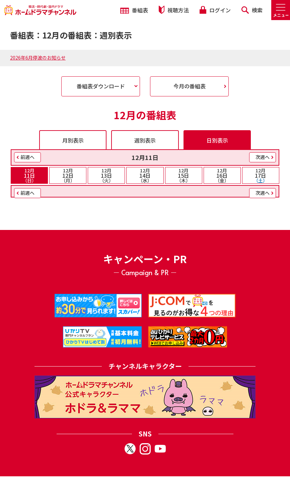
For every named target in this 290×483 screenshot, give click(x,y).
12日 (68, 175)
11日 (29, 175)
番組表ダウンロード (101, 86)
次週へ (263, 157)
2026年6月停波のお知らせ (38, 57)
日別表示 (217, 140)
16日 (222, 175)
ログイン (215, 10)
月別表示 (73, 140)
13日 (106, 175)
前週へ (27, 157)
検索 (252, 10)
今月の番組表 (189, 86)
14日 (145, 175)
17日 (260, 175)
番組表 (134, 10)
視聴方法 (174, 10)
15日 (183, 175)
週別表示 (145, 140)
